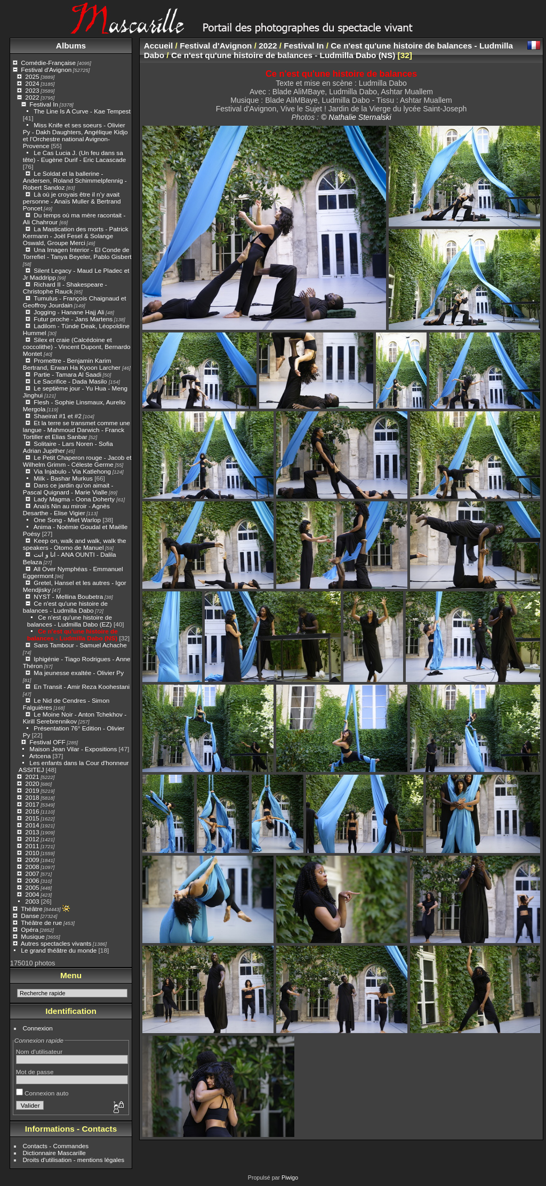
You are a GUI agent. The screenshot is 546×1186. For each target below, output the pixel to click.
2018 (32, 797)
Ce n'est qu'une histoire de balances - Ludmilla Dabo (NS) (72, 634)
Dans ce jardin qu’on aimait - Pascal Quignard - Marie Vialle (68, 488)
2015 (32, 818)
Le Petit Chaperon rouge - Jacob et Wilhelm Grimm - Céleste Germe (77, 461)
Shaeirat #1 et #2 (58, 415)
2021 (32, 776)
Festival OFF (47, 741)
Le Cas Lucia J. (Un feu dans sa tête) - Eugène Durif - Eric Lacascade (74, 156)
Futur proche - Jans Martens (73, 318)
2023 (32, 90)
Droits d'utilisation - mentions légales (74, 1159)
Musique (32, 936)
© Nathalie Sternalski (356, 117)
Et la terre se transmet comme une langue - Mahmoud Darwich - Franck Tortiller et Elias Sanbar (76, 429)
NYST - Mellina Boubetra (68, 596)
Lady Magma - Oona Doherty (75, 498)
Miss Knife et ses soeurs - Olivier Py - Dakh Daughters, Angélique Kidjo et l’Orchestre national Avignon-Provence (75, 135)
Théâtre (32, 908)
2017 (32, 804)
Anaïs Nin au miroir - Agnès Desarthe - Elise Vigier (66, 509)
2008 (32, 866)
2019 (32, 790)
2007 (32, 873)
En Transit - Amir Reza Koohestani (82, 686)
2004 (32, 894)
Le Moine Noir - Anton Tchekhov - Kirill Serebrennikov (74, 718)
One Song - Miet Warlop (67, 519)
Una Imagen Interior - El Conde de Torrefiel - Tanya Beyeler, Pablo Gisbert (77, 253)
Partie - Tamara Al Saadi (67, 374)
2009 (32, 859)
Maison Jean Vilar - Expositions (73, 748)
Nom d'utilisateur (39, 1051)
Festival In (43, 104)
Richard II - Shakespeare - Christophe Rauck (65, 288)
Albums (71, 45)
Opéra (29, 929)
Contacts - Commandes (56, 1145)
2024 (32, 83)
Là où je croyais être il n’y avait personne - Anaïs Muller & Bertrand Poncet (72, 201)
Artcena (40, 755)
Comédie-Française (48, 62)
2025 (32, 76)
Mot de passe (35, 1071)
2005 (32, 887)
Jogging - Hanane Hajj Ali (69, 311)
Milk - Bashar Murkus (63, 478)
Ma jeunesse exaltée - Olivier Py (79, 672)
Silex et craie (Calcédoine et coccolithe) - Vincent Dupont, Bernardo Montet (77, 346)
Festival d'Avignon (46, 69)
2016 (32, 811)
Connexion (38, 1028)
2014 (32, 825)
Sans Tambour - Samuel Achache (80, 644)
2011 (32, 845)
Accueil (158, 45)
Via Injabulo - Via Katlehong (72, 471)
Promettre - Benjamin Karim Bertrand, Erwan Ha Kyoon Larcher (72, 364)
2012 (32, 838)
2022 (32, 97)
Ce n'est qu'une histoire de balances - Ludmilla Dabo (65, 607)
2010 (32, 852)
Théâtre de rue (41, 922)
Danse (30, 915)
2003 (32, 901)
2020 (32, 783)
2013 (32, 831)
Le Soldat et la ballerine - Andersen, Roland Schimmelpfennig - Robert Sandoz (75, 180)
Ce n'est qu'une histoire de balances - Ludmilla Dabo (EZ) (69, 621)
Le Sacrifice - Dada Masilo (71, 381)
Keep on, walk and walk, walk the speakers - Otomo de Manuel (74, 544)
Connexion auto (42, 1093)
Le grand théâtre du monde (59, 950)
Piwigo (290, 1177)
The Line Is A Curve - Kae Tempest (82, 111)
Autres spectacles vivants (56, 943)
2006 (32, 880)
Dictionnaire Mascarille (54, 1152)
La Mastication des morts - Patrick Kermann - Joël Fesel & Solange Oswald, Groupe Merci (76, 235)
